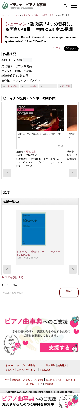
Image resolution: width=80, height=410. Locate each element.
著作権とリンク (34, 384)
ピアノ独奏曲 (30, 86)
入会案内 (27, 379)
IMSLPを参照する (12, 277)
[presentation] (7, 173)
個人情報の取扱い (55, 379)
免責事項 (70, 379)
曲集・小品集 (11, 86)
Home (6, 379)
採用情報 (38, 379)
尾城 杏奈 (31, 151)
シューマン (14, 15)
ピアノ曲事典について (32, 365)
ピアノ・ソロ (49, 86)
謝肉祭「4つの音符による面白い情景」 (39, 15)
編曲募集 (61, 365)
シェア (57, 47)
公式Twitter (44, 369)
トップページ (12, 365)
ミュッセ (10, 369)
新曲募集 (50, 365)
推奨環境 (49, 384)
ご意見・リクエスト (27, 369)
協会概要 (16, 379)
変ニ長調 (66, 86)
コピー (27, 60)
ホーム (5, 15)
